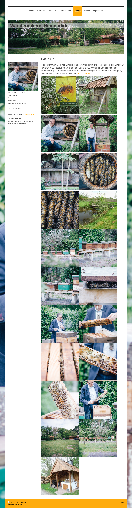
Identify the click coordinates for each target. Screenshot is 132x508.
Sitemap (23, 502)
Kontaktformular (28, 114)
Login (122, 502)
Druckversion (14, 502)
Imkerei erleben (83, 73)
